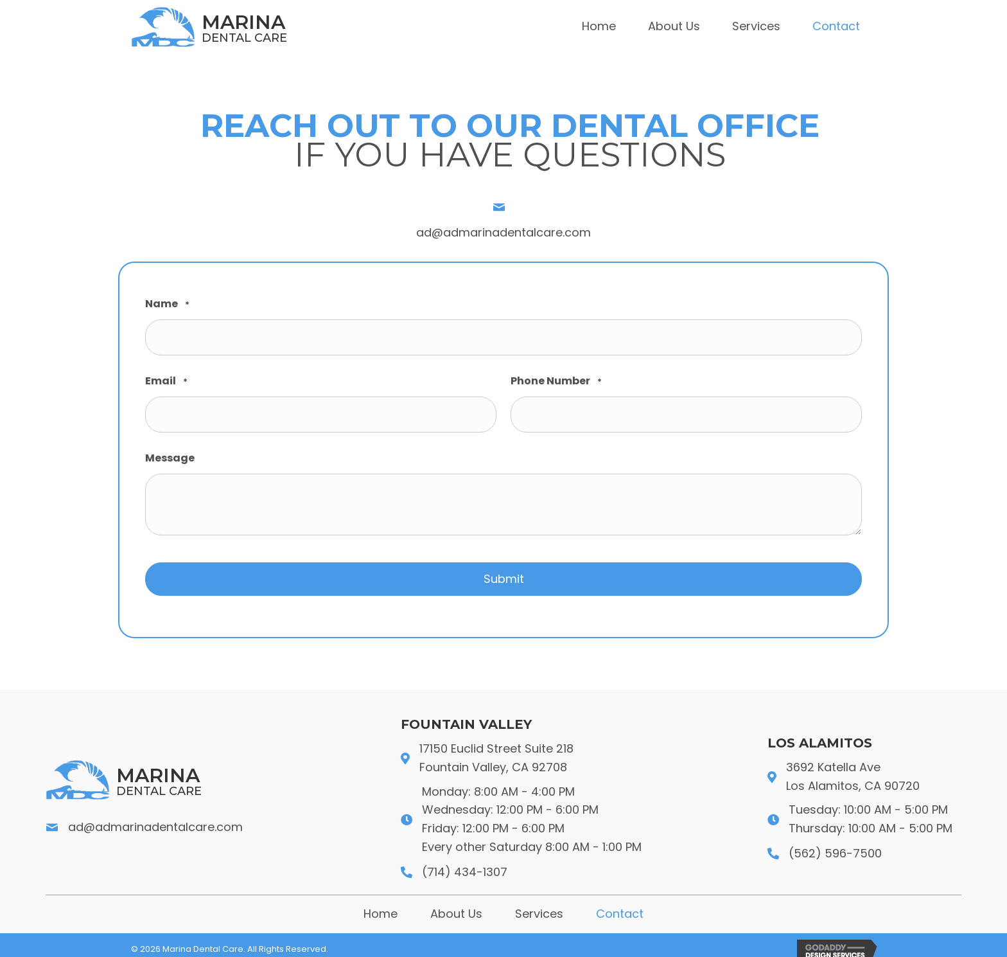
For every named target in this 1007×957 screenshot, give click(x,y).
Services (539, 905)
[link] (599, 26)
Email (166, 378)
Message (170, 452)
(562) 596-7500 (835, 845)
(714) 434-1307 (464, 863)
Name (167, 304)
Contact (620, 905)
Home (380, 905)
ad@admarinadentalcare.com (503, 232)
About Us (456, 905)
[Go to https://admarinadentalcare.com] (272, 26)
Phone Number (556, 378)
